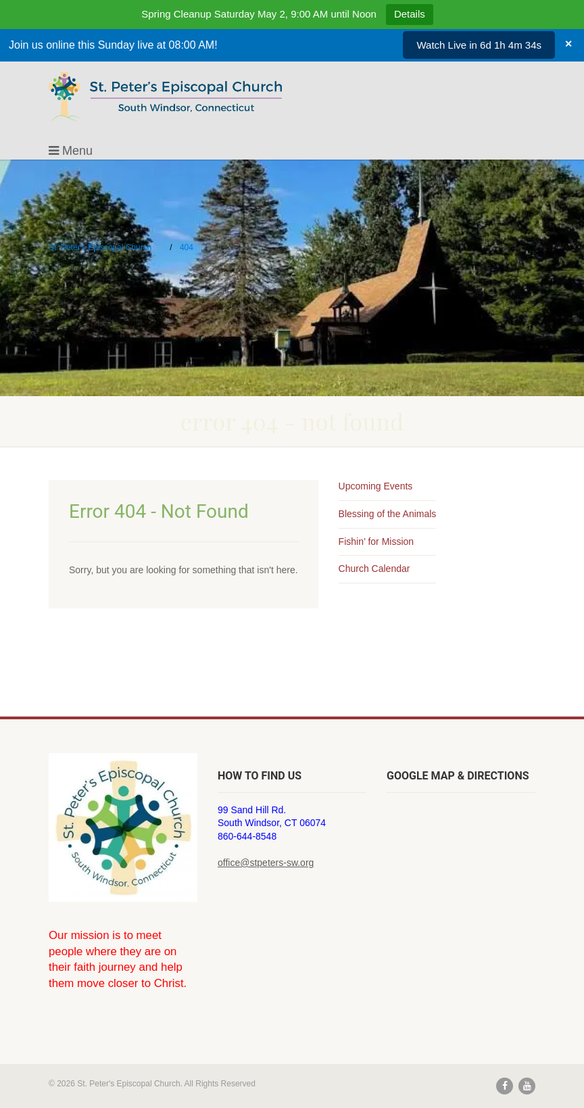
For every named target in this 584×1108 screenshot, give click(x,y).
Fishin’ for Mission (376, 541)
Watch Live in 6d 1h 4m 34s (478, 45)
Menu (71, 151)
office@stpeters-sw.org (266, 862)
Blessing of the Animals (388, 513)
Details (409, 14)
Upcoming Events (376, 486)
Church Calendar (374, 568)
